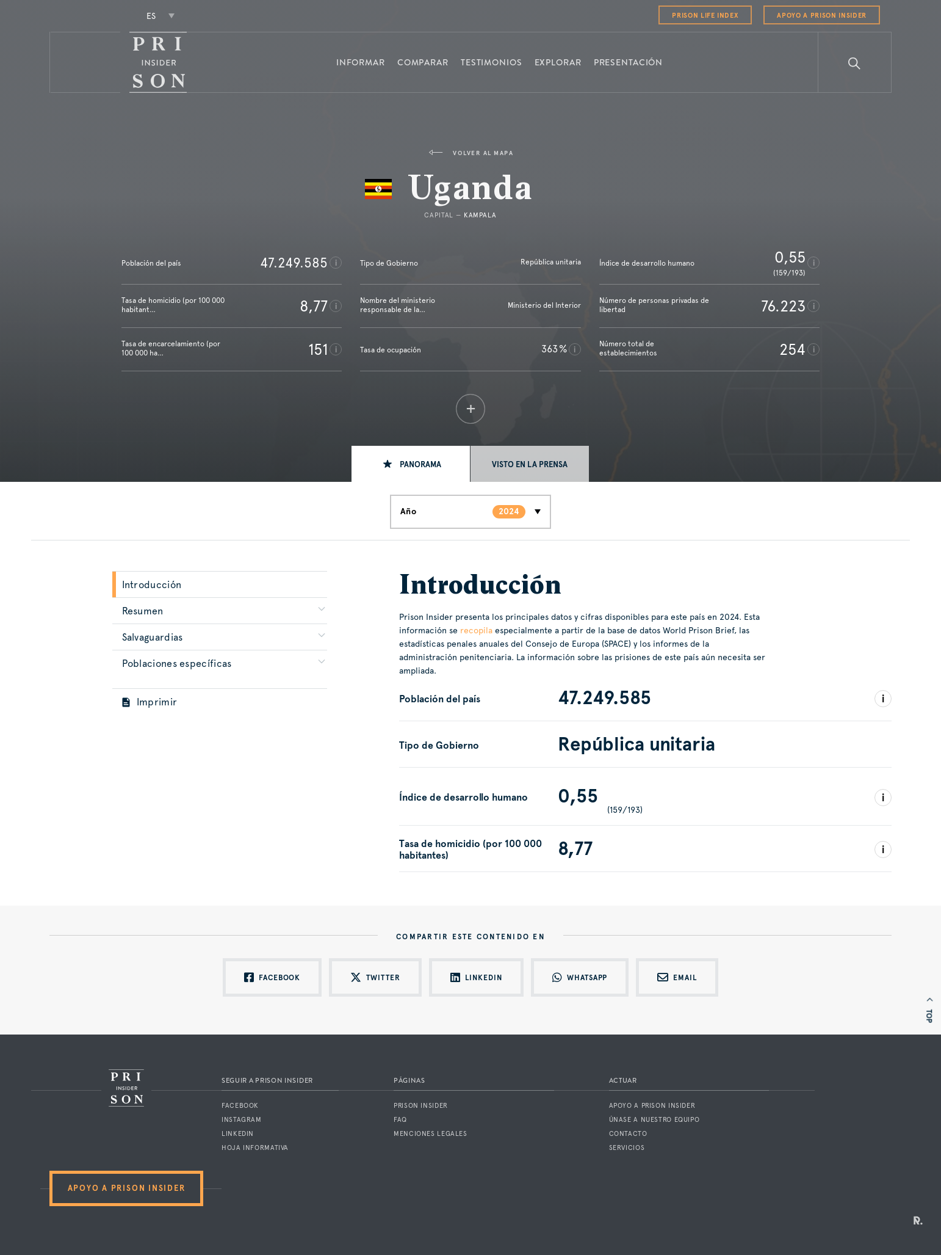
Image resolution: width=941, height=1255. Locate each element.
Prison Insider (421, 1106)
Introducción (152, 585)
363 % (554, 349)
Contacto (628, 1134)
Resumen (143, 611)
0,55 (790, 257)
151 (318, 349)
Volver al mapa (471, 153)
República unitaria (551, 262)
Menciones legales (430, 1134)
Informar (360, 62)
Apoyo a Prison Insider (822, 16)
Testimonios (491, 62)
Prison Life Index (705, 16)
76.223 (783, 306)
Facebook (240, 1106)
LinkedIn (238, 1134)
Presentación (628, 62)
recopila (476, 630)
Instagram (242, 1120)
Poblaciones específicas (177, 663)
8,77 (314, 306)
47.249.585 (294, 263)
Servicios (627, 1148)
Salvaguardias (152, 637)
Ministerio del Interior (544, 305)
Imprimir (150, 702)
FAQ (400, 1120)
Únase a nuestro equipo (654, 1120)
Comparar (423, 62)
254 (792, 349)
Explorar (558, 62)
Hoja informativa (255, 1148)
